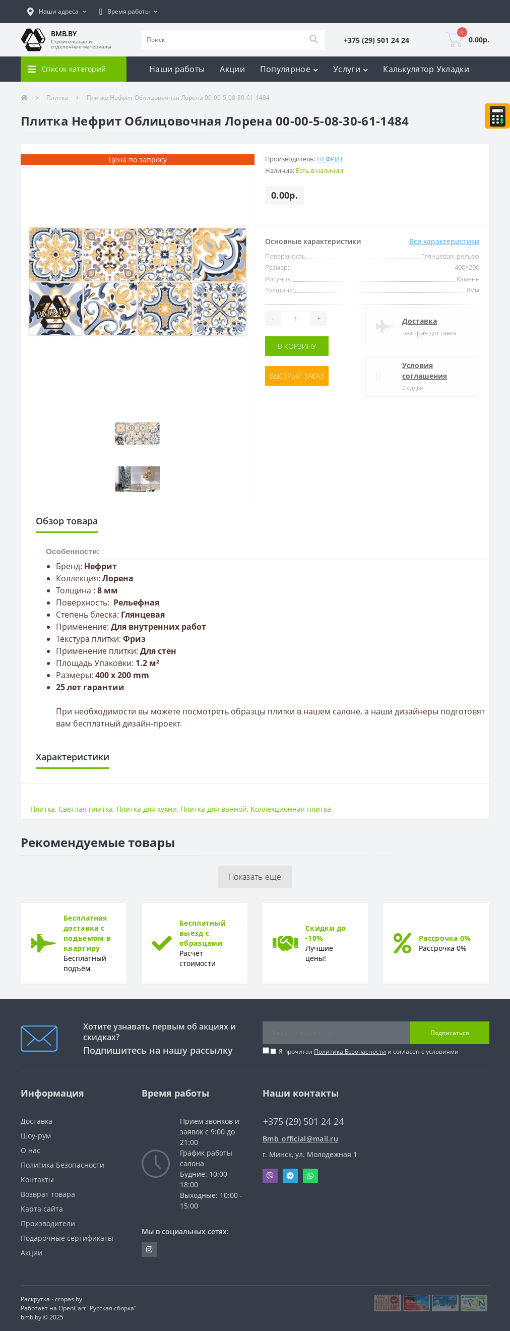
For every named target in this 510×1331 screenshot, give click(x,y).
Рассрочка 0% (445, 938)
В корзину (297, 346)
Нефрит (330, 158)
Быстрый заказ (297, 376)
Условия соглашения (424, 370)
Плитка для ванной (213, 809)
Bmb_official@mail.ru (300, 1138)
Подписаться (449, 1032)
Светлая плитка (85, 809)
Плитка (57, 97)
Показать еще (255, 876)
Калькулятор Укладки (426, 69)
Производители (48, 1223)
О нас (30, 1150)
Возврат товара (48, 1194)
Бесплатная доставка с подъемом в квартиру (87, 933)
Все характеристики (444, 241)
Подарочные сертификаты (67, 1238)
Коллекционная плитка (290, 809)
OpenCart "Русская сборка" (97, 1308)
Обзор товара (67, 521)
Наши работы (177, 69)
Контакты (37, 1179)
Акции (232, 69)
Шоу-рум (36, 1135)
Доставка (419, 321)
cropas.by (68, 1299)
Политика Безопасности (350, 1051)
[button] (57, 11)
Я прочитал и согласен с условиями (369, 1051)
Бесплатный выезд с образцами (202, 933)
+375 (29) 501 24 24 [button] (303, 1121)
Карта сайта (42, 1209)
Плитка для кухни (146, 809)
